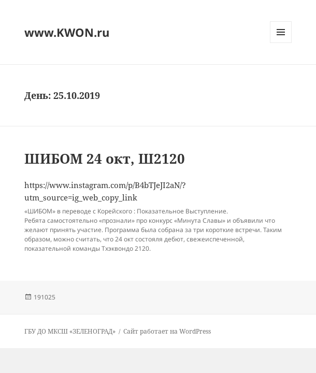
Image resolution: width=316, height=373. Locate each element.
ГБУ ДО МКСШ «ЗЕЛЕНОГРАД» (70, 331)
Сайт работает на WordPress (167, 331)
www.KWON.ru (66, 32)
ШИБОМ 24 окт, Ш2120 (104, 158)
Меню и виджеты (281, 42)
